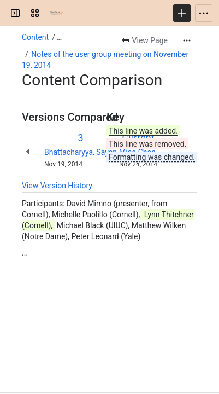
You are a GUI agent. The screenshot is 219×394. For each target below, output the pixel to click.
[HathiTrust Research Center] (57, 13)
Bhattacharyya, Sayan (80, 152)
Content (35, 37)
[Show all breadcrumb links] (59, 37)
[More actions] (186, 40)
